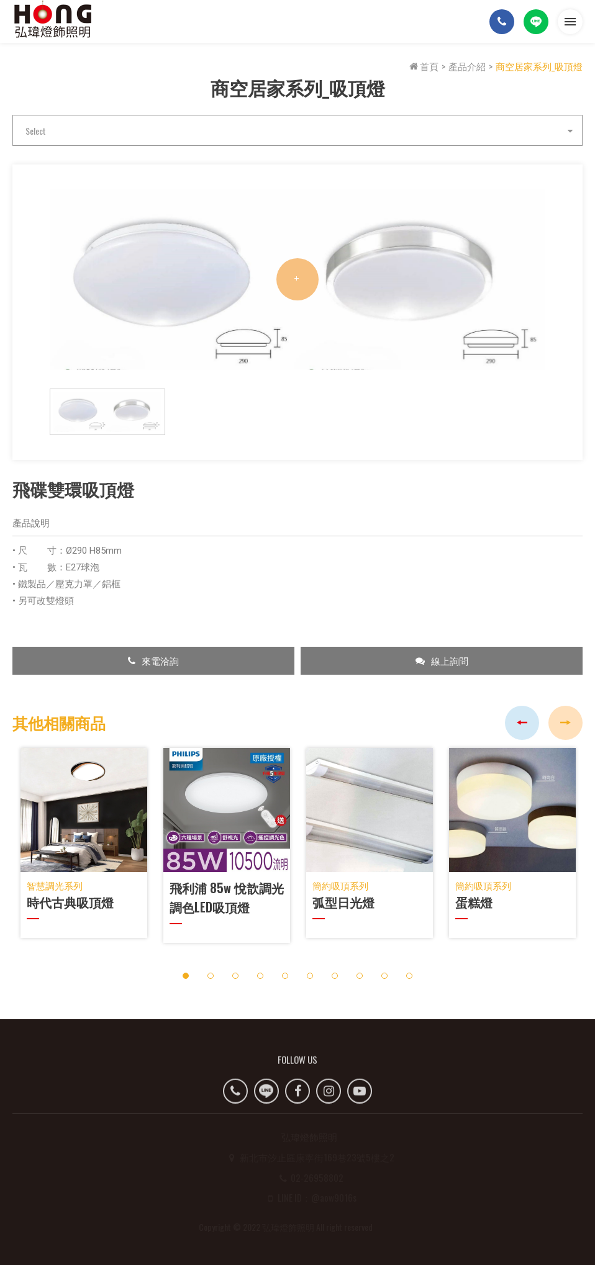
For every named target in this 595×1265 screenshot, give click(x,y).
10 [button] (409, 975)
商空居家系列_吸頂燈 (539, 66)
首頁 (423, 66)
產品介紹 (467, 66)
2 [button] (211, 975)
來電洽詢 (153, 660)
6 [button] (310, 975)
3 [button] (236, 975)
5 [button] (285, 975)
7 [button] (335, 975)
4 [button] (260, 975)
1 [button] (186, 975)
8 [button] (360, 975)
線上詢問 (442, 660)
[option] (297, 279)
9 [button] (385, 975)
